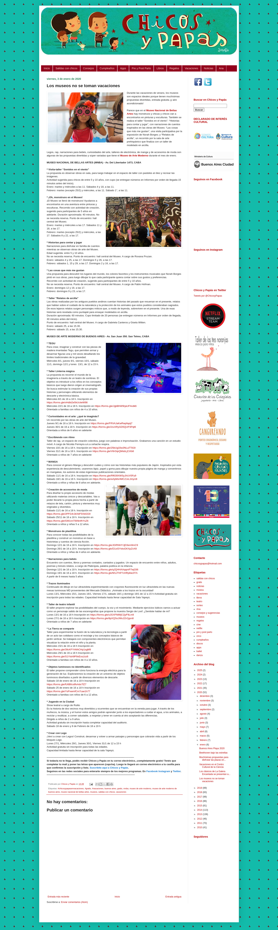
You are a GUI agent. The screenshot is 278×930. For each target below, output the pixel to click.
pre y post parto (204, 632)
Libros (160, 68)
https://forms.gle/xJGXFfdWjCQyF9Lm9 (112, 614)
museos (93, 792)
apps (198, 647)
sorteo (199, 605)
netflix (199, 628)
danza (199, 655)
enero (203, 744)
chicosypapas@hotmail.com (208, 563)
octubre (204, 705)
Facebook (152, 771)
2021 (200, 688)
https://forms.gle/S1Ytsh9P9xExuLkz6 (67, 656)
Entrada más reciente (58, 896)
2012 (200, 818)
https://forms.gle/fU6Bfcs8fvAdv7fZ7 (66, 684)
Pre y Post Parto (141, 68)
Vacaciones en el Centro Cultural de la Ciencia (211, 765)
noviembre (205, 700)
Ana (221, 68)
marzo (203, 735)
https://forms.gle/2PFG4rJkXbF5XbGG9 (68, 513)
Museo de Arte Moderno (134, 155)
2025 (200, 670)
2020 (200, 692)
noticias (200, 586)
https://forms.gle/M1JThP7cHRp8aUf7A (115, 573)
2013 (200, 814)
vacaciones (121, 792)
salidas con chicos (107, 792)
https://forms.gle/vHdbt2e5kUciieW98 (67, 402)
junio (202, 722)
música (200, 590)
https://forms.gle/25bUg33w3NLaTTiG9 (113, 447)
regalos (200, 620)
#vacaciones (97, 788)
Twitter (177, 771)
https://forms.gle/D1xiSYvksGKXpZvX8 (115, 548)
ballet (199, 651)
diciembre (205, 696)
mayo (203, 727)
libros (199, 597)
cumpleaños (202, 640)
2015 (200, 805)
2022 (200, 683)
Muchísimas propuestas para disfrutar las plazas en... (213, 758)
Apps (123, 68)
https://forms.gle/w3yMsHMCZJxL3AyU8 (115, 479)
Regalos (174, 68)
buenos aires (110, 788)
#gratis (88, 788)
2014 (200, 810)
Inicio (47, 68)
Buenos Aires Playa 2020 (212, 748)
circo (198, 636)
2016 (200, 801)
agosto (203, 713)
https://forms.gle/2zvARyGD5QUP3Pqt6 (114, 426)
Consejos (88, 68)
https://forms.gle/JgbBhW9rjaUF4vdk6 (116, 406)
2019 (200, 788)
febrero (204, 740)
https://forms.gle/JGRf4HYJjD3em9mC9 (116, 545)
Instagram (164, 771)
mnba (125, 788)
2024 (200, 674)
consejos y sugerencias (208, 613)
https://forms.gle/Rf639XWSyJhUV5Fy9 (114, 475)
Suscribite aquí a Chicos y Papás (109, 767)
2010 (200, 827)
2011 (200, 823)
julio (202, 718)
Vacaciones (191, 68)
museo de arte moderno (140, 788)
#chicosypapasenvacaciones (71, 788)
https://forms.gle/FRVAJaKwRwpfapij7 (111, 423)
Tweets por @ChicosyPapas (208, 296)
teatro (199, 601)
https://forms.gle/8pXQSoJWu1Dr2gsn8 (112, 618)
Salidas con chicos (66, 68)
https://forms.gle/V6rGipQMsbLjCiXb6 (113, 451)
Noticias (208, 68)
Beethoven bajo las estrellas (213, 752)
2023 (200, 679)
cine (198, 624)
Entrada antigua (173, 896)
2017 (200, 796)
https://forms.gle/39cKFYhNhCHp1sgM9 (69, 649)
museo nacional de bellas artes (75, 792)
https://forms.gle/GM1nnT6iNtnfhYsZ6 (67, 520)
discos (199, 643)
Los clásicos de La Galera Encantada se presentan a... (214, 772)
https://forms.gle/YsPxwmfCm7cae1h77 (68, 691)
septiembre (206, 709)
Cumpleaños (107, 68)
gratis (119, 788)
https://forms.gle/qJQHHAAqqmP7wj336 (116, 569)
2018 (200, 792)
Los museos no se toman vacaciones (212, 779)
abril (202, 731)
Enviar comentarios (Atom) (74, 902)
